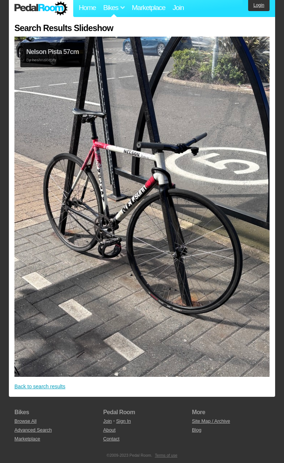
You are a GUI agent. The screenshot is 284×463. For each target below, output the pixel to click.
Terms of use (166, 455)
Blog (197, 430)
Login (258, 5)
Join (178, 7)
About (109, 430)
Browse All (25, 421)
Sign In (123, 421)
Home (87, 7)
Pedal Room (41, 8)
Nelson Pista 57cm (52, 51)
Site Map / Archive (211, 421)
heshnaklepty (44, 60)
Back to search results (39, 386)
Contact (111, 439)
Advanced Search (33, 430)
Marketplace (148, 7)
